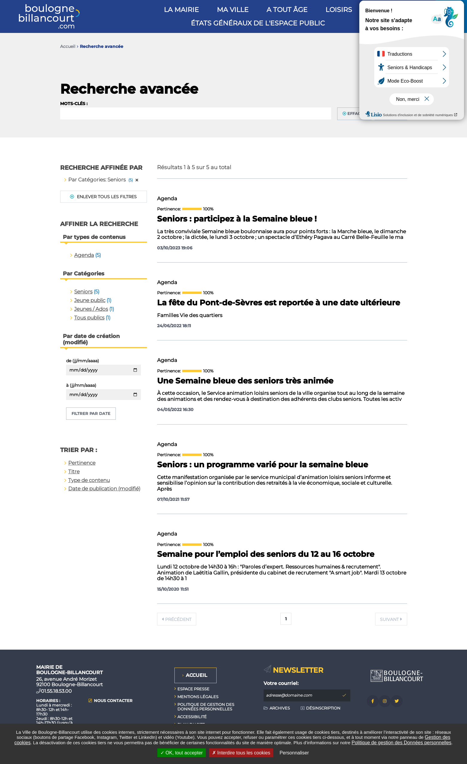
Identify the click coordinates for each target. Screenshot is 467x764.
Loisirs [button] (338, 10)
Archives (280, 708)
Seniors (83, 292)
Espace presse (193, 688)
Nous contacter (113, 700)
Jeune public (89, 300)
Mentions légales (197, 696)
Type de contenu (89, 480)
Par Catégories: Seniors (103, 180)
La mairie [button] (181, 10)
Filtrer (393, 113)
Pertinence (81, 463)
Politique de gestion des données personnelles (205, 706)
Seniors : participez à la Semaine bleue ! (237, 219)
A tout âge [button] (287, 10)
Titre (74, 472)
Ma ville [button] (233, 10)
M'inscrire (344, 695)
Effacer (356, 113)
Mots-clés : (74, 103)
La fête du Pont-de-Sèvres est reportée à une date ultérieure (278, 302)
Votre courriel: (281, 683)
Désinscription (323, 708)
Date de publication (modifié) (104, 489)
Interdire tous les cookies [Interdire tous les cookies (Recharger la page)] (241, 752)
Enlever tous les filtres (106, 196)
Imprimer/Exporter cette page (377, 46)
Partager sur (401, 46)
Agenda (84, 255)
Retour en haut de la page (449, 650)
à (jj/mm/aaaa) (81, 385)
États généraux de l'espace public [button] (258, 23)
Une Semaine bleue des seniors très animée (245, 381)
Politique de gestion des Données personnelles (401, 742)
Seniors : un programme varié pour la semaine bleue (262, 464)
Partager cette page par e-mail (389, 46)
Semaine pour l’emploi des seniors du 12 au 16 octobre (265, 554)
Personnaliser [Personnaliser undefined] (294, 752)
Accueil (67, 46)
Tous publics (89, 318)
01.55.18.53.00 (56, 691)
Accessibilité (192, 716)
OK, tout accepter (181, 752)
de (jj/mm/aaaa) (82, 360)
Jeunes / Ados (91, 309)
